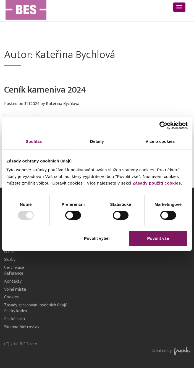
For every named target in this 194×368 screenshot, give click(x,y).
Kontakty (13, 282)
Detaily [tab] (97, 141)
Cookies (11, 297)
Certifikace (14, 268)
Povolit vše (158, 238)
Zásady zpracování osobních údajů (35, 305)
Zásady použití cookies (157, 183)
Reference (13, 274)
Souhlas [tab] (34, 141)
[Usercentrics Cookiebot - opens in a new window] (163, 125)
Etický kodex (15, 311)
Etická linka (14, 319)
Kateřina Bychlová (62, 103)
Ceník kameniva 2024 (45, 90)
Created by (170, 350)
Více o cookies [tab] (160, 141)
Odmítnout (35, 238)
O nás (9, 252)
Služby (9, 260)
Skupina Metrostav (21, 327)
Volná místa (15, 290)
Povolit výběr (97, 238)
